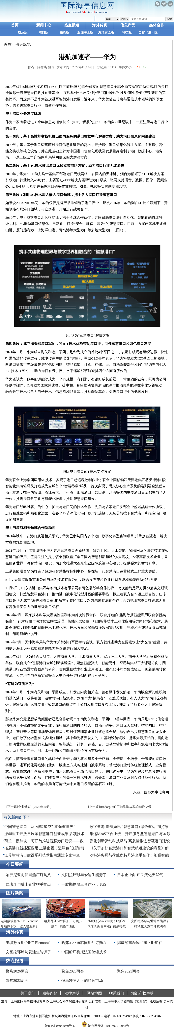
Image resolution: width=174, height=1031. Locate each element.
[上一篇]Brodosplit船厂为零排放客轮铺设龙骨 (119, 806)
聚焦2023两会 (128, 971)
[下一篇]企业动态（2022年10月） (29, 806)
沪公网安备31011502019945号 (108, 1025)
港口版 (43, 32)
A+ (138, 67)
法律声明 (72, 993)
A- (144, 67)
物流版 (64, 32)
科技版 (127, 32)
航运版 (22, 32)
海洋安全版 (106, 32)
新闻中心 (43, 25)
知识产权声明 (142, 993)
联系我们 (116, 993)
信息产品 (127, 25)
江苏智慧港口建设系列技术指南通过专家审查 (42, 855)
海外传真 (99, 25)
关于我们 (27, 993)
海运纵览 (23, 44)
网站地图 (94, 993)
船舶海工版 (85, 32)
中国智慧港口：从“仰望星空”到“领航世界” (39, 827)
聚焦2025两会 (72, 971)
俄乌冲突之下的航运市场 (82, 980)
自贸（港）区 (148, 32)
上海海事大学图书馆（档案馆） (126, 1001)
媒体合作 (156, 25)
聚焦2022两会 (17, 980)
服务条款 (49, 993)
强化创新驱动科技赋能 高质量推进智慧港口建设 (130, 841)
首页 (14, 25)
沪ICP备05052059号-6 (60, 1025)
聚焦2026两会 (17, 971)
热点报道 (71, 25)
